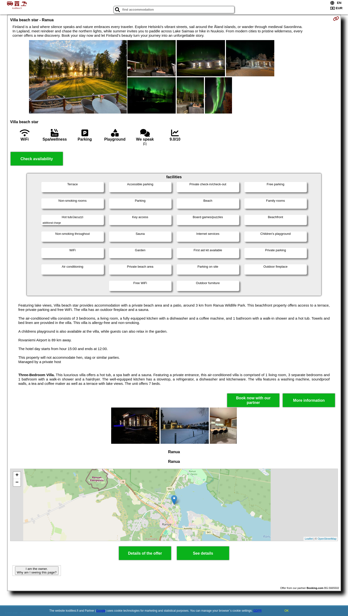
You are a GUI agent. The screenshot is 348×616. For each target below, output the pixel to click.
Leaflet (309, 538)
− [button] (17, 482)
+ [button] (17, 475)
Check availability (37, 159)
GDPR (257, 610)
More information (309, 400)
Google (101, 610)
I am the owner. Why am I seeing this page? (37, 570)
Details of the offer (145, 553)
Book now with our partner (253, 400)
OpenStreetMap (327, 538)
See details (203, 553)
